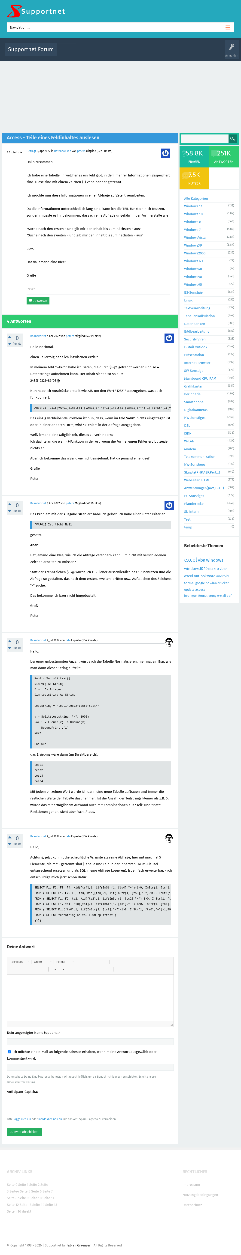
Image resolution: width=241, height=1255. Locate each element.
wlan (213, 583)
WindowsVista (195, 237)
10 (205, 568)
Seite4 (14, 1191)
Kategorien (161, 52)
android (222, 576)
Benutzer (178, 52)
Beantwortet (38, 336)
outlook (200, 576)
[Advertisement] (120, 95)
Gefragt (31, 151)
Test (187, 519)
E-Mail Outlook (195, 347)
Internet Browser (197, 363)
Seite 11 (48, 1198)
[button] (20, 962)
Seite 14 (38, 1205)
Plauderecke (194, 504)
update (189, 590)
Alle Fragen (91, 52)
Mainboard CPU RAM (200, 378)
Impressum (191, 1185)
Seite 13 (25, 1205)
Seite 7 (48, 1191)
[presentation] (42, 1105)
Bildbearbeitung (196, 331)
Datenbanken (62, 151)
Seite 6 (36, 1191)
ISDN (188, 433)
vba (201, 560)
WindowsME (193, 269)
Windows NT (193, 261)
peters (81, 151)
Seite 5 (25, 1191)
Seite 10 (36, 1198)
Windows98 (193, 277)
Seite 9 (23, 1198)
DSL (187, 425)
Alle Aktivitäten (70, 52)
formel (189, 583)
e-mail (221, 595)
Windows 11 (193, 206)
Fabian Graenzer (78, 1245)
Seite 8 (12, 1198)
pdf (229, 595)
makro (213, 568)
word (211, 576)
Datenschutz (192, 1205)
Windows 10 (193, 214)
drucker (223, 583)
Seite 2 (34, 1185)
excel (190, 560)
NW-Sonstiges (194, 464)
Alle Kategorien (196, 199)
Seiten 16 (14, 1211)
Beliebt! (107, 52)
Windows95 (193, 285)
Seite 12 (13, 1205)
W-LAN (189, 441)
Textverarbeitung (197, 308)
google (200, 583)
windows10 (193, 568)
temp (188, 527)
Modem (190, 449)
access (200, 590)
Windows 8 (192, 222)
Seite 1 (23, 1185)
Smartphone (194, 402)
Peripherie (192, 394)
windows (214, 560)
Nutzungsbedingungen (200, 1195)
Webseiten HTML (197, 480)
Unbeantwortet (126, 52)
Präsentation (194, 355)
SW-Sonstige (193, 371)
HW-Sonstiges (194, 418)
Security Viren (195, 339)
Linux (188, 300)
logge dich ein (22, 1119)
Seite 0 (12, 1185)
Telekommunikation (199, 457)
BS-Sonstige (193, 292)
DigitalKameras (195, 410)
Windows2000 (194, 253)
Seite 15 (51, 1205)
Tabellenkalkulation (199, 316)
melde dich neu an (50, 1119)
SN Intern (191, 512)
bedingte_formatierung (200, 595)
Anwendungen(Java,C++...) (204, 488)
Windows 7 (192, 230)
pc (207, 583)
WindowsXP (193, 245)
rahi (67, 640)
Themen (145, 52)
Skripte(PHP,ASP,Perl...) (202, 472)
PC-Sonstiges (194, 496)
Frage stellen (196, 52)
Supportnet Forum (31, 49)
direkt (26, 1211)
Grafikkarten (193, 386)
